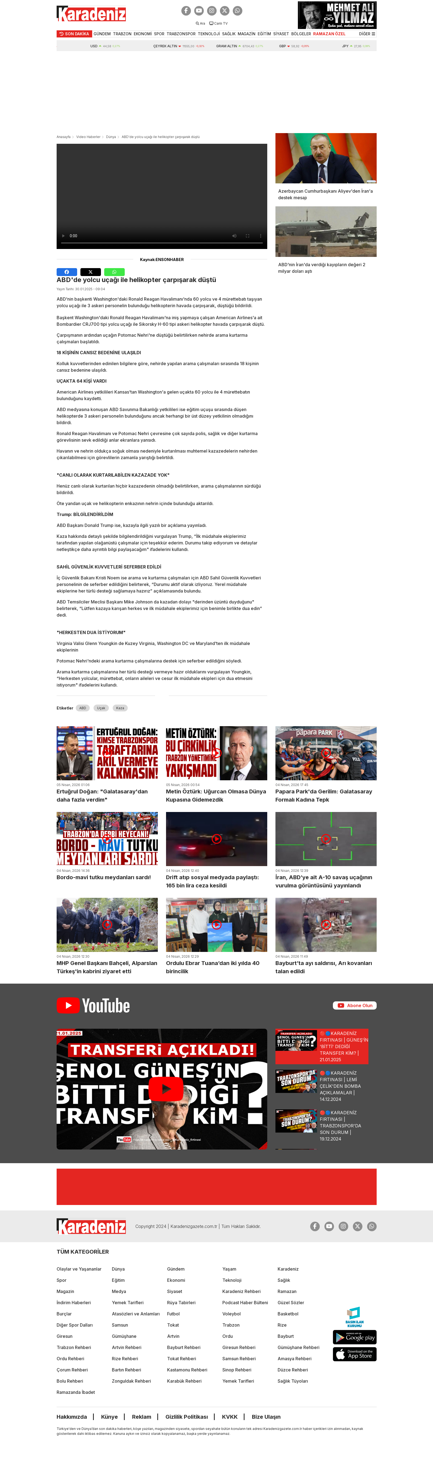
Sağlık (284, 1280)
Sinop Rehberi (236, 1370)
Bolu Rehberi (70, 1381)
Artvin (173, 1336)
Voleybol (231, 1313)
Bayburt (286, 1336)
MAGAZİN (246, 33)
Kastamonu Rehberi (187, 1370)
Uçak (101, 708)
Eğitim (118, 1280)
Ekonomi (176, 1280)
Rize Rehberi (125, 1358)
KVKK (230, 1417)
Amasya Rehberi (295, 1358)
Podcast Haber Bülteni (245, 1302)
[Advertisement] (217, 92)
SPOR (159, 33)
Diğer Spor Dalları (75, 1325)
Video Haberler (88, 137)
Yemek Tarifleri (128, 1302)
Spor (61, 1280)
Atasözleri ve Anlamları (136, 1313)
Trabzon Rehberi (74, 1347)
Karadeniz (288, 1269)
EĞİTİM (264, 33)
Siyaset (174, 1291)
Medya (119, 1291)
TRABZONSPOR (181, 33)
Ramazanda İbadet (76, 1392)
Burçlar (64, 1313)
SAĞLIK (229, 33)
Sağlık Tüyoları (293, 1381)
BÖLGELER (301, 33)
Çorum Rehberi (72, 1370)
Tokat (173, 1325)
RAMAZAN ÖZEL (329, 33)
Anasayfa (64, 137)
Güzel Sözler (291, 1302)
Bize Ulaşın (266, 1417)
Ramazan (287, 1291)
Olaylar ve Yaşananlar (79, 1269)
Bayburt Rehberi (183, 1347)
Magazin (65, 1291)
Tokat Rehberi (181, 1358)
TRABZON (122, 33)
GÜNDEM (102, 33)
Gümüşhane (124, 1336)
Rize (282, 1325)
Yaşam (229, 1269)
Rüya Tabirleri (181, 1302)
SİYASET (281, 33)
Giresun (64, 1336)
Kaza (120, 708)
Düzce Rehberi (293, 1370)
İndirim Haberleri (74, 1302)
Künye (109, 1417)
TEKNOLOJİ (209, 33)
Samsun (120, 1325)
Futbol (173, 1313)
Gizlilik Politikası (186, 1417)
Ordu (227, 1336)
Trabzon (231, 1325)
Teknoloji (232, 1280)
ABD (82, 708)
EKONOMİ (143, 33)
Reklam (141, 1417)
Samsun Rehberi (239, 1358)
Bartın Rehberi (126, 1370)
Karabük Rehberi (184, 1381)
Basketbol (288, 1313)
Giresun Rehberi (238, 1347)
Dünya (111, 137)
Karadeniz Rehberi (241, 1291)
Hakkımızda (72, 1417)
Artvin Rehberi (126, 1347)
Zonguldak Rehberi (131, 1381)
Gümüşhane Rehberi (298, 1347)
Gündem (176, 1269)
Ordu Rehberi (70, 1358)
